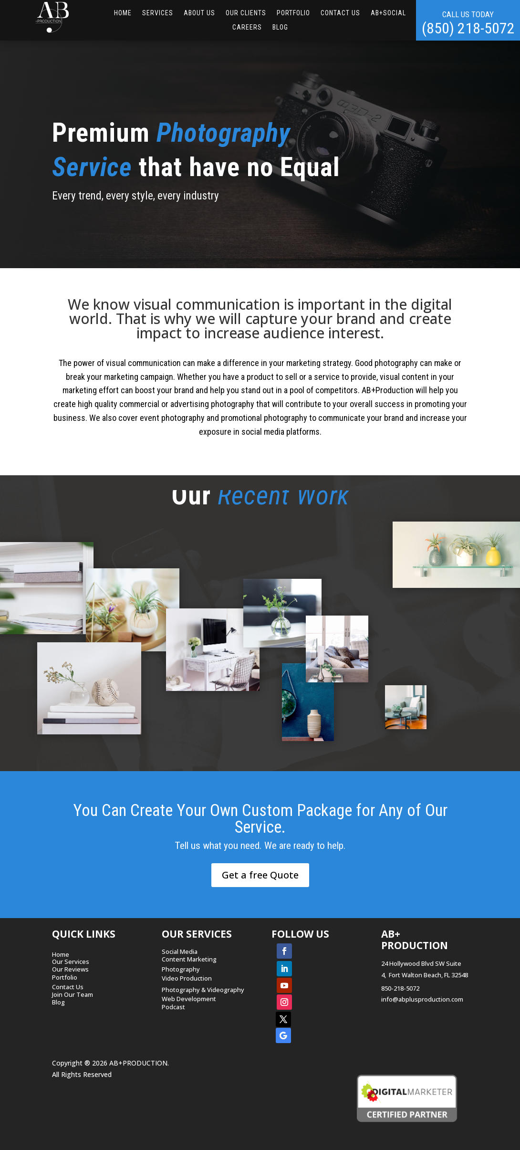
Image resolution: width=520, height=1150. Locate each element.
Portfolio (293, 13)
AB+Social (388, 13)
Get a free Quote (260, 874)
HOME (123, 13)
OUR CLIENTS (246, 13)
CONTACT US (340, 13)
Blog (280, 27)
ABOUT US (199, 13)
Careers (247, 27)
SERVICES (157, 13)
